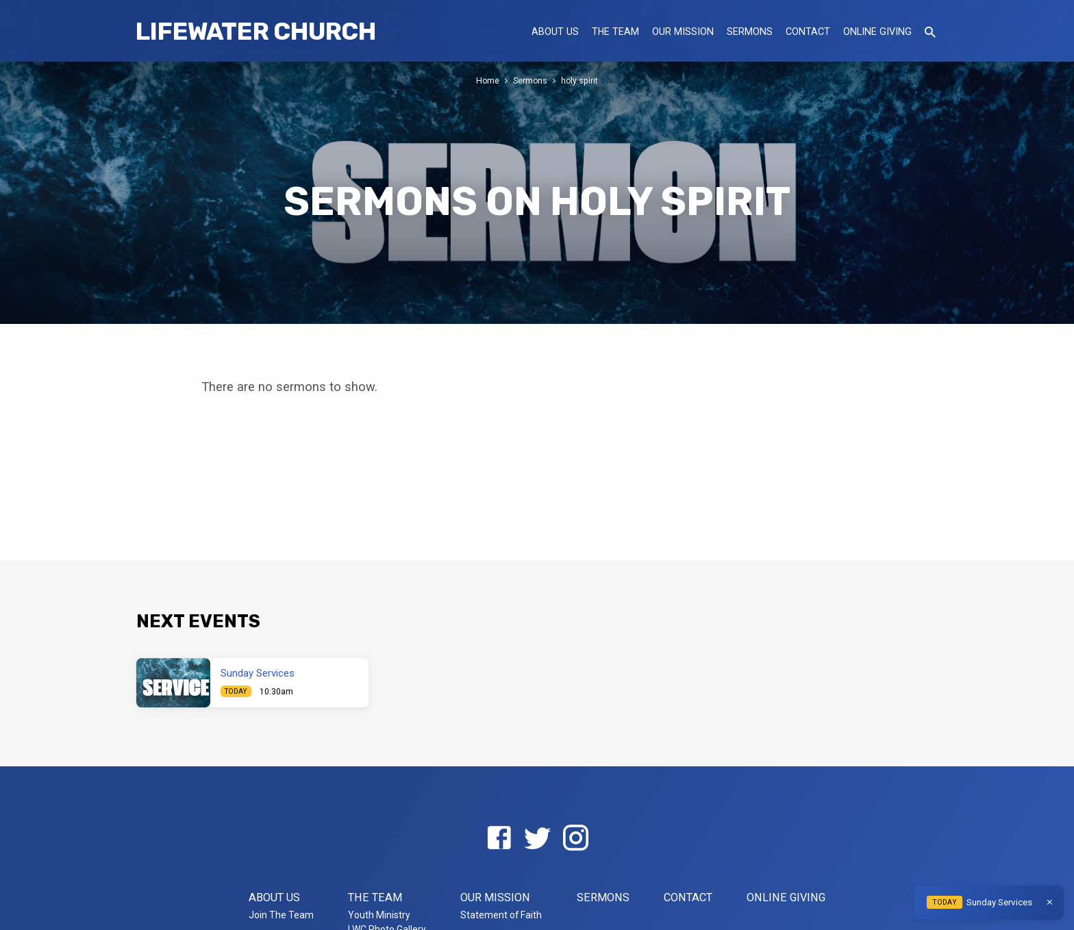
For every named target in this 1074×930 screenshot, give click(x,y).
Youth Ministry (379, 914)
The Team (615, 31)
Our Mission (683, 31)
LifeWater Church (255, 31)
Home (487, 80)
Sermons (750, 31)
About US (555, 31)
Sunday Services (258, 673)
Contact (808, 31)
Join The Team (281, 914)
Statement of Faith (501, 914)
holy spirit (580, 80)
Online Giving (877, 31)
